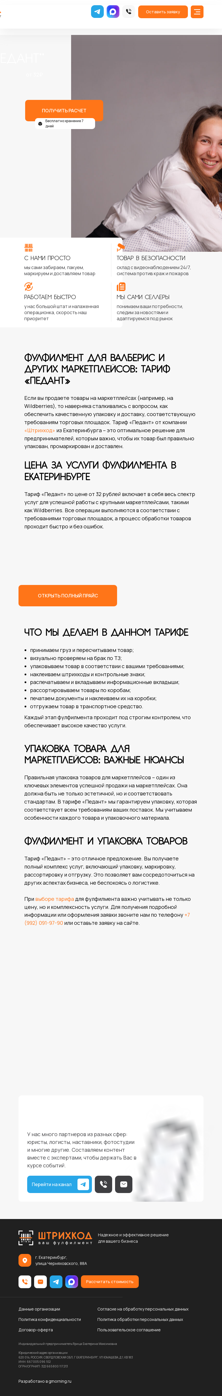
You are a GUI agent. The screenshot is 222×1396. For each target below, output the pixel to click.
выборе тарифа (54, 898)
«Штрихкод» (39, 430)
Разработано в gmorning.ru (44, 1381)
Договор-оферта (35, 1329)
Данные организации (39, 1309)
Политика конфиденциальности (49, 1319)
